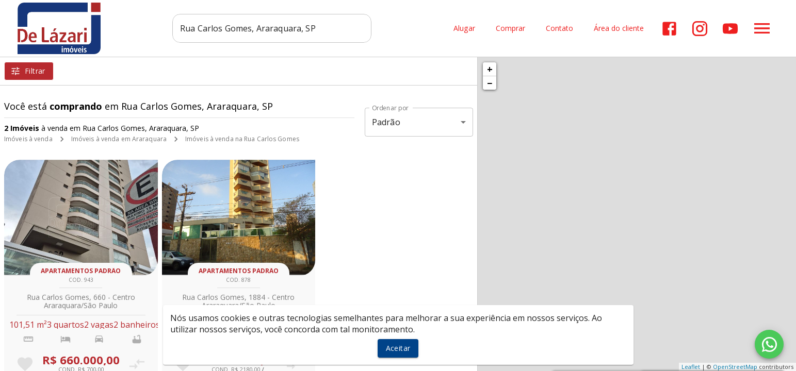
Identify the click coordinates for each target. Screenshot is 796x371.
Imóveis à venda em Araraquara (119, 138)
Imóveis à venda (28, 138)
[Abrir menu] (761, 28)
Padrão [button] (386, 122)
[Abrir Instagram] (700, 29)
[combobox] (272, 28)
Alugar (464, 28)
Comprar (510, 28)
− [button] (489, 83)
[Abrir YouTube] (730, 29)
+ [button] (490, 69)
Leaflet (690, 366)
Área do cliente (619, 28)
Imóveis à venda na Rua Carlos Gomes (242, 138)
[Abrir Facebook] (669, 29)
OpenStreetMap (735, 366)
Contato (559, 28)
